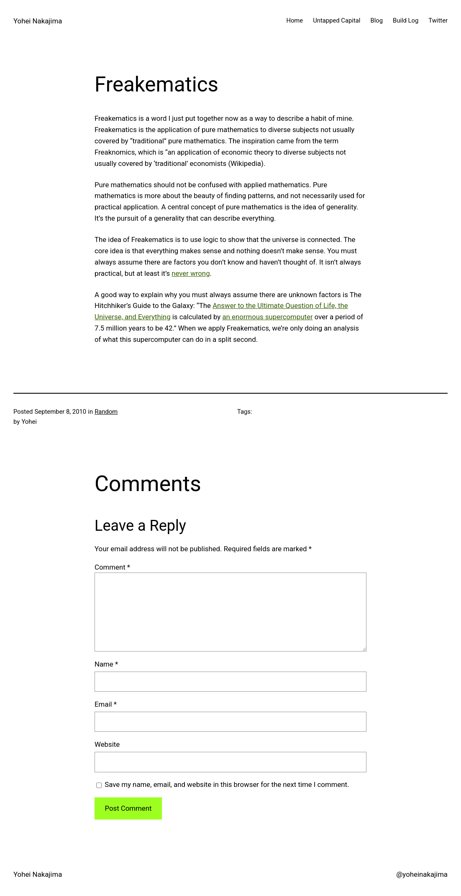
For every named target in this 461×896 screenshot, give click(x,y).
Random (106, 411)
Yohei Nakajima (37, 21)
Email (106, 704)
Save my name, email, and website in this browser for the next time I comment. (227, 784)
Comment (112, 567)
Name (106, 664)
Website (107, 744)
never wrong (191, 273)
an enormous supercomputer (267, 317)
